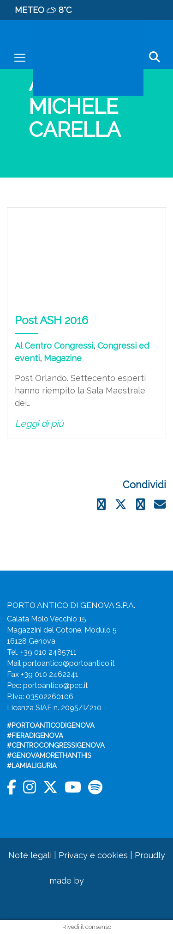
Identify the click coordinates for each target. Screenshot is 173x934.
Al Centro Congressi (54, 345)
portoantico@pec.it (55, 685)
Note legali (30, 855)
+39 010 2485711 (48, 652)
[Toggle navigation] (19, 58)
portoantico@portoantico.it (69, 663)
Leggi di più (39, 423)
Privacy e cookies (93, 855)
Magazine (63, 358)
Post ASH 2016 (51, 320)
